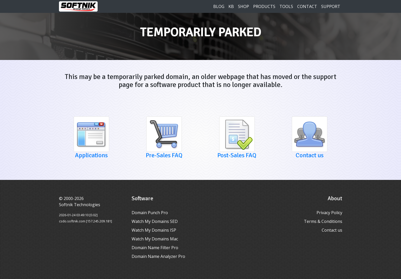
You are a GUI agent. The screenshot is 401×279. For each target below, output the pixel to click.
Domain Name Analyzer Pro (158, 256)
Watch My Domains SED (155, 221)
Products (264, 6)
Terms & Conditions (323, 221)
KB (231, 6)
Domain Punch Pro (150, 212)
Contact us (332, 230)
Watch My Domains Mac (155, 239)
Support (330, 6)
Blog (218, 6)
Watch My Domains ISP (154, 230)
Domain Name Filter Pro (155, 247)
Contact (307, 6)
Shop (243, 6)
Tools (286, 6)
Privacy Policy (329, 212)
